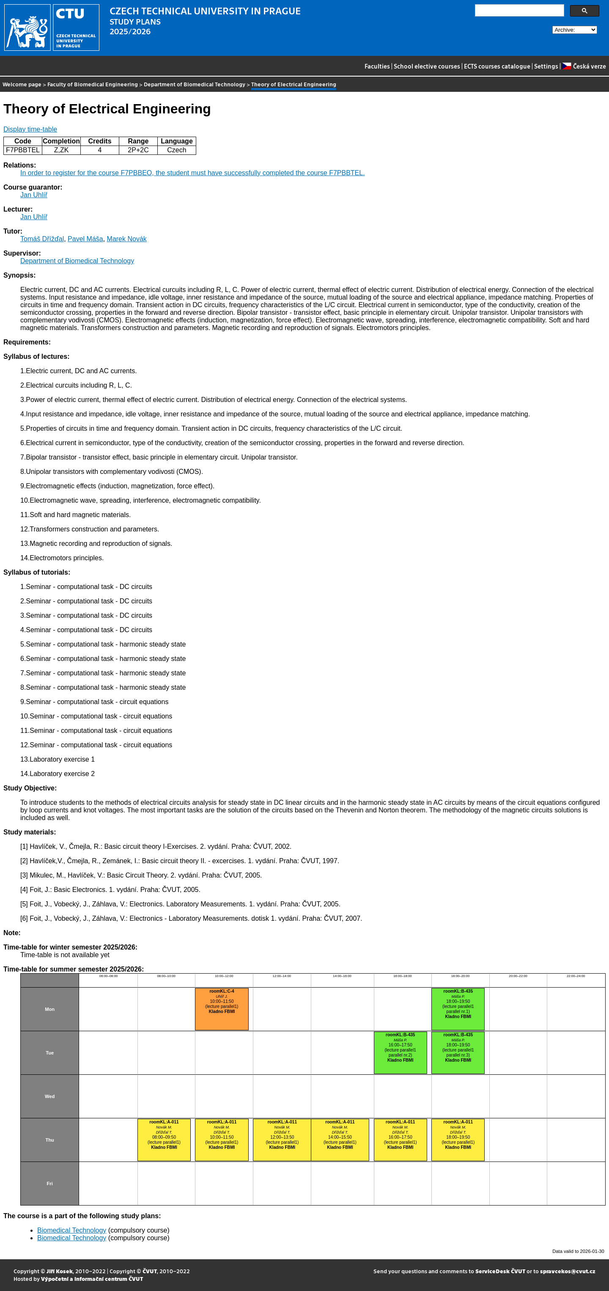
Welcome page (22, 84)
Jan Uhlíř (33, 194)
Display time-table (30, 129)
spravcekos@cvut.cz (567, 1271)
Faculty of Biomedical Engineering (92, 84)
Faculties (377, 66)
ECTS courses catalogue (497, 66)
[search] (518, 10)
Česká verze (584, 66)
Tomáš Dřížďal (42, 238)
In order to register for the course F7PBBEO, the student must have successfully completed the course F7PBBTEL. (192, 172)
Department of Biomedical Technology (194, 84)
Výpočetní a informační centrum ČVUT (92, 1278)
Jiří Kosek (60, 1271)
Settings (546, 66)
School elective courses (427, 66)
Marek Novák (127, 238)
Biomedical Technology (71, 1230)
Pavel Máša (85, 238)
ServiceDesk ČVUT (500, 1271)
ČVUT (150, 1271)
